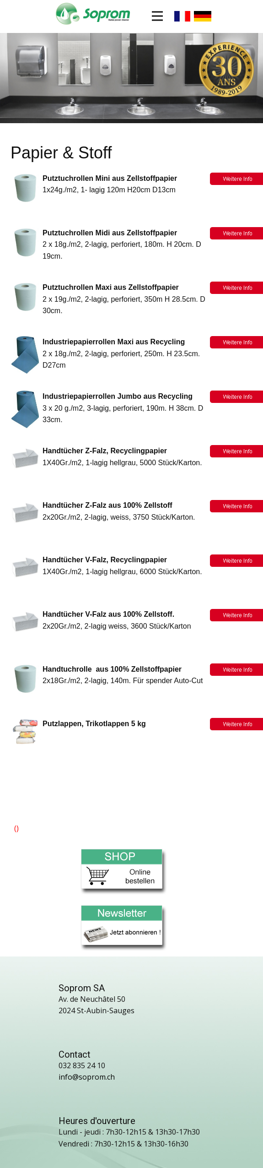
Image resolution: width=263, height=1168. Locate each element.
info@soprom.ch (87, 1077)
